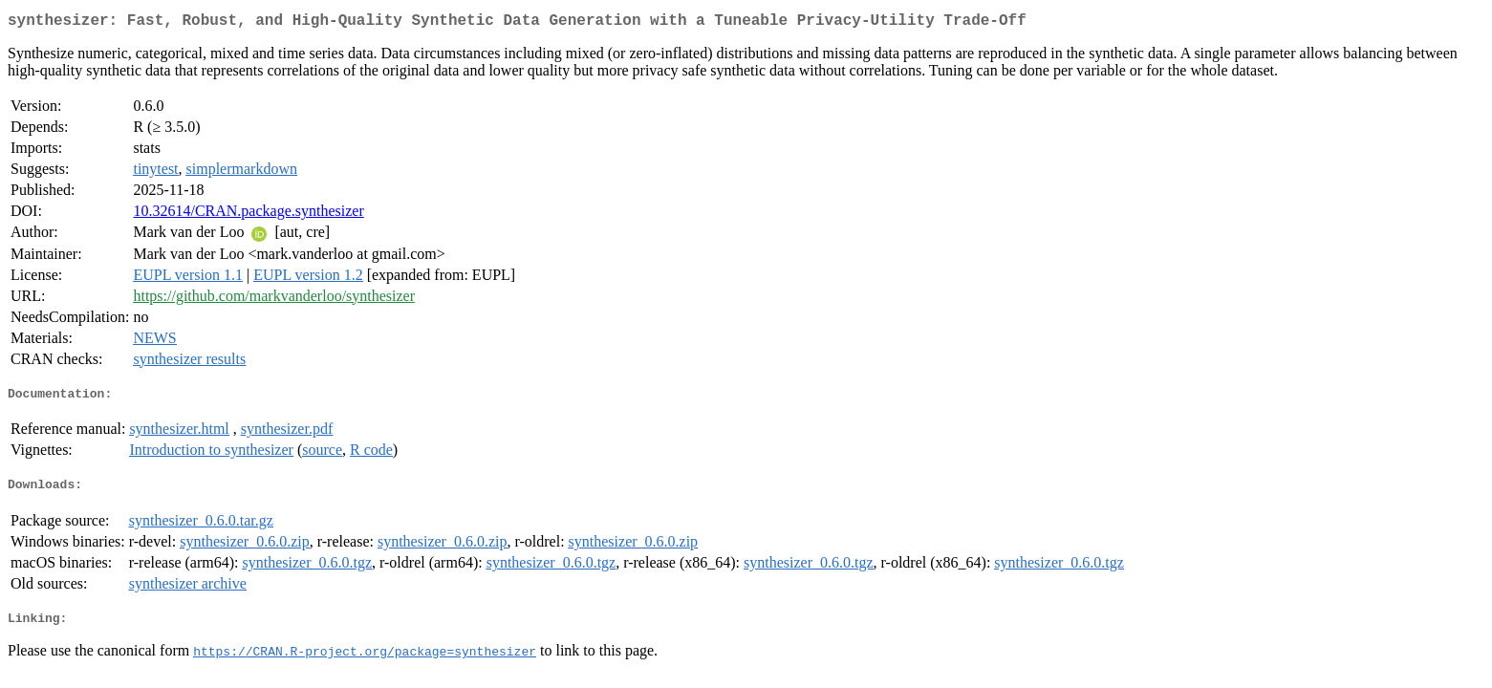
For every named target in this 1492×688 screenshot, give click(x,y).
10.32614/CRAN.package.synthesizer (248, 214)
